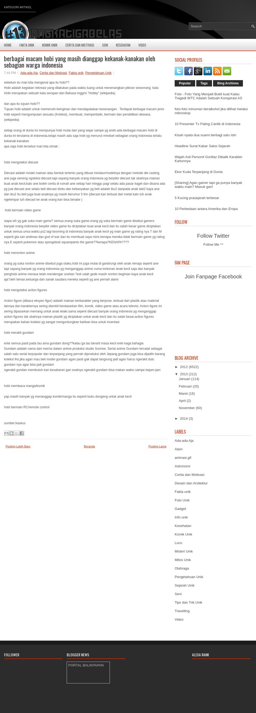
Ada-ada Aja (29, 73)
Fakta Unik (26, 45)
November (187, 408)
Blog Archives (228, 83)
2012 (184, 367)
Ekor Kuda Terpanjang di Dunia (199, 172)
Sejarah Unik (184, 585)
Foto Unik (182, 500)
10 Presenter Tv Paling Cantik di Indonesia (207, 124)
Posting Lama (157, 446)
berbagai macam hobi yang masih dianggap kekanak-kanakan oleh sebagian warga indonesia (79, 61)
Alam (179, 449)
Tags (204, 83)
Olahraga (182, 568)
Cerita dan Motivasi (53, 73)
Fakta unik (76, 73)
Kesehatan (123, 45)
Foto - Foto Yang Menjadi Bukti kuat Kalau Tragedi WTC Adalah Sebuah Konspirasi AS (208, 96)
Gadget (180, 509)
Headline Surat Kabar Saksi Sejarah (202, 146)
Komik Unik (49, 45)
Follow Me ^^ (213, 244)
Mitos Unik (183, 560)
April (183, 401)
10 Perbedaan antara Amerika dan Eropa (206, 209)
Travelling (182, 611)
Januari (185, 379)
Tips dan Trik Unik (188, 602)
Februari (186, 386)
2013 (184, 374)
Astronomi (182, 466)
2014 (184, 419)
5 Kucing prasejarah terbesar (197, 198)
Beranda (89, 446)
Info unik (181, 517)
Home (7, 45)
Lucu (178, 543)
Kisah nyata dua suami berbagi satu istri (205, 135)
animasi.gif (183, 458)
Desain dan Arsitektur (191, 483)
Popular (185, 83)
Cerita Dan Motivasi (79, 45)
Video (142, 45)
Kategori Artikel (18, 7)
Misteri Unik (184, 551)
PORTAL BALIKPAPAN (86, 665)
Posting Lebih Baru (18, 446)
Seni (105, 45)
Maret (184, 393)
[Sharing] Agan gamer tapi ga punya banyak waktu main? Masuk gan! (208, 185)
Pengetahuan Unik (98, 73)
